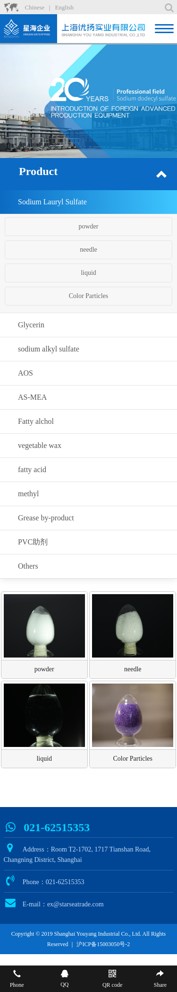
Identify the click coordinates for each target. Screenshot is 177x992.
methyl (28, 494)
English (64, 7)
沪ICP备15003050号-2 (103, 944)
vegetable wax (39, 445)
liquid (88, 272)
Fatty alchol (36, 421)
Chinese (35, 7)
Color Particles (89, 295)
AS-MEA (32, 397)
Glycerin (31, 325)
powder (89, 226)
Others (28, 566)
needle (88, 249)
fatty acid (32, 469)
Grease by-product (46, 518)
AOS (25, 373)
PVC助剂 (33, 542)
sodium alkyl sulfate (48, 349)
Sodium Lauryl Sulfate (52, 202)
